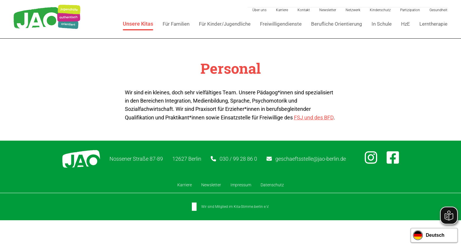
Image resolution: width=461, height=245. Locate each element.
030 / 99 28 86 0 (242, 159)
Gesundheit (438, 10)
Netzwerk (352, 10)
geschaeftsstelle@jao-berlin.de (315, 159)
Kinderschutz (379, 10)
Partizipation (409, 10)
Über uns (259, 10)
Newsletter (327, 10)
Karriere (281, 10)
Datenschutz (272, 185)
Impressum (240, 185)
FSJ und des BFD (314, 118)
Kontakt (303, 10)
